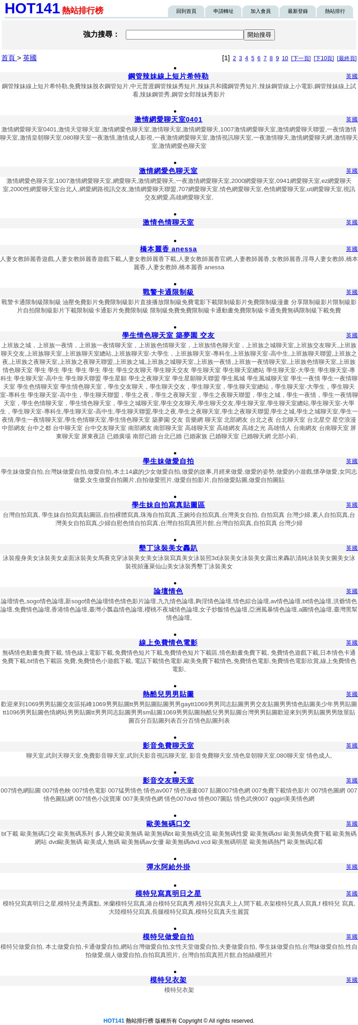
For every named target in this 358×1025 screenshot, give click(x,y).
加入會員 (261, 11)
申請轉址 (223, 11)
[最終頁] (347, 58)
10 (285, 58)
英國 (30, 58)
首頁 (9, 58)
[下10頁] (324, 58)
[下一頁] (301, 58)
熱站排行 (335, 11)
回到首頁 (186, 11)
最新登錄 (298, 11)
